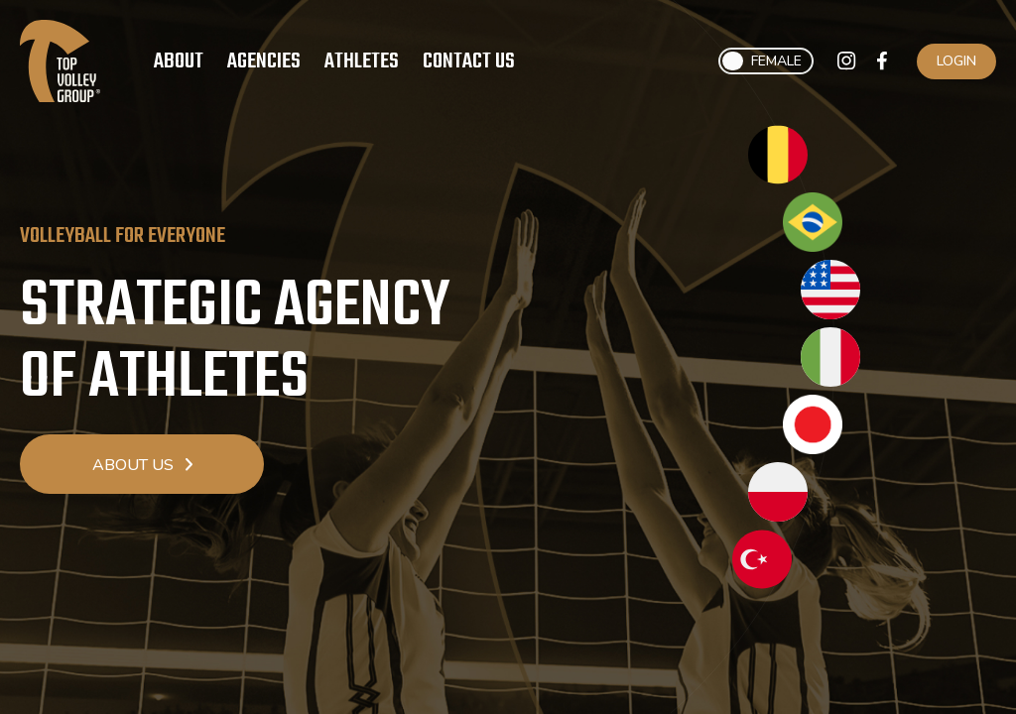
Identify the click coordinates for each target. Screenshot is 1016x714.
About (178, 61)
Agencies (264, 61)
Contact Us (469, 61)
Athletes (361, 61)
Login (956, 61)
